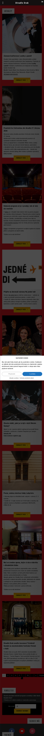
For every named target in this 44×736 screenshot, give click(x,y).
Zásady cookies (14, 378)
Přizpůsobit (11, 374)
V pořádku (32, 374)
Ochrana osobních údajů (27, 378)
